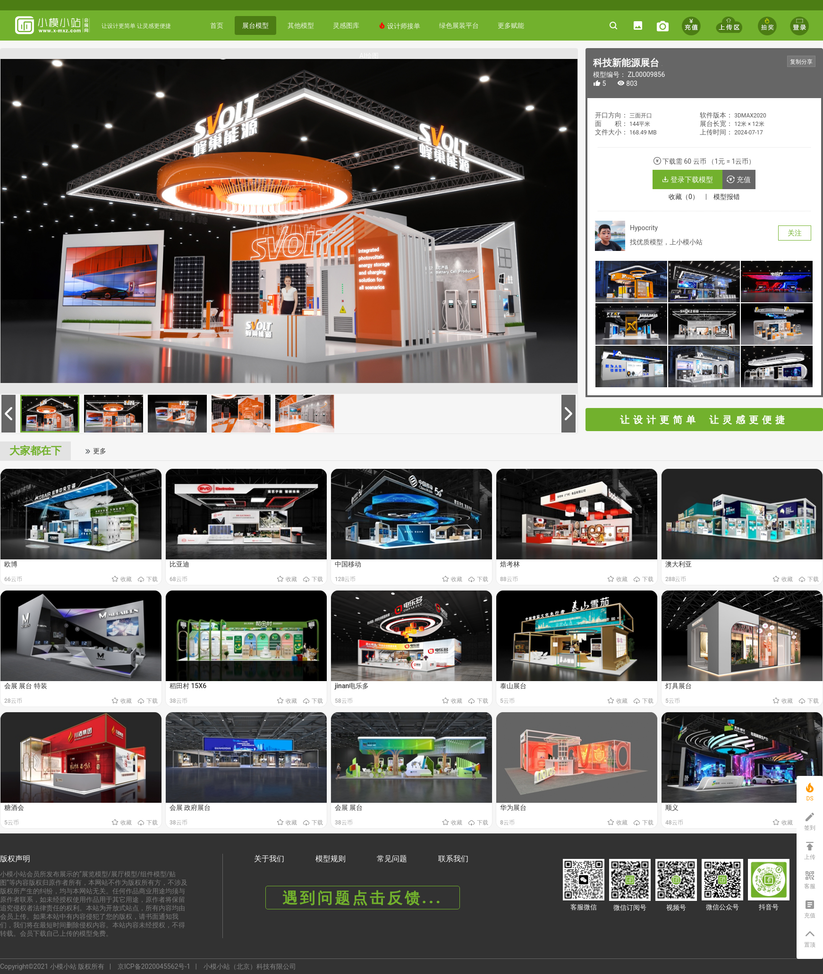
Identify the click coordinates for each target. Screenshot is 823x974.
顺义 (672, 807)
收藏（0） (684, 196)
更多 (95, 451)
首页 (216, 25)
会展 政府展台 (190, 807)
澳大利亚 (678, 564)
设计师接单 (399, 26)
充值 (739, 179)
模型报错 (726, 196)
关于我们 (269, 858)
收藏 (122, 579)
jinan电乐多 (352, 686)
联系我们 (453, 858)
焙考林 (510, 564)
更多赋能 (511, 25)
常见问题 (392, 858)
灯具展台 (678, 686)
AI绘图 (369, 55)
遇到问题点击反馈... (362, 898)
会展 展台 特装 (25, 686)
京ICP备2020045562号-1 (154, 966)
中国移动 (348, 564)
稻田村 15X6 (188, 686)
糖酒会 (14, 807)
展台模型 (255, 25)
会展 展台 (349, 807)
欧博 (10, 564)
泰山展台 (513, 686)
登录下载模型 (687, 179)
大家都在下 (35, 451)
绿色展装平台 (459, 25)
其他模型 (301, 25)
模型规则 (330, 858)
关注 (795, 233)
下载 (148, 579)
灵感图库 (346, 25)
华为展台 (513, 807)
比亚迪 (179, 564)
